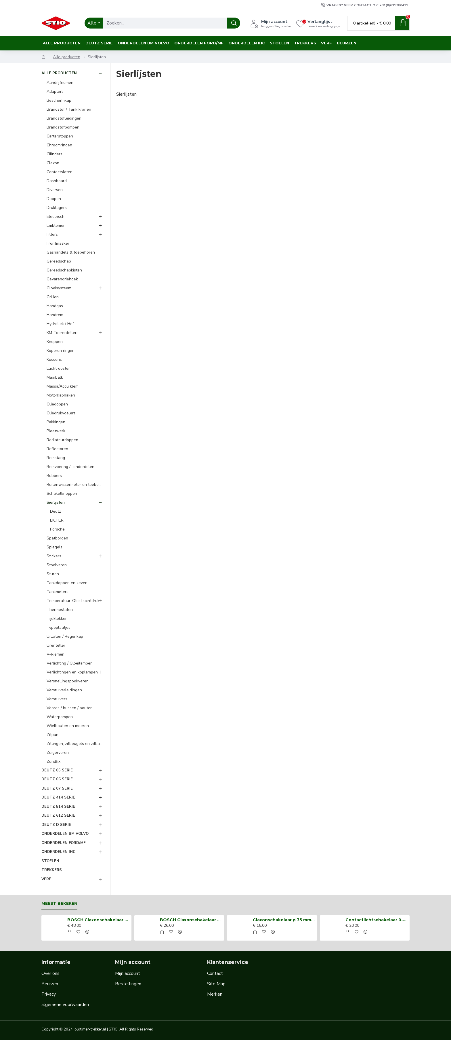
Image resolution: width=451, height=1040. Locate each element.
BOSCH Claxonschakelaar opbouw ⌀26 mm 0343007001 (191, 919)
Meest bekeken (59, 903)
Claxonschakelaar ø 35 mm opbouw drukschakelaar (284, 919)
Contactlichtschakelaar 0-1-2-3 (376, 919)
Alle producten (66, 57)
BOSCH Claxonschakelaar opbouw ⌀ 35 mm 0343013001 (98, 919)
